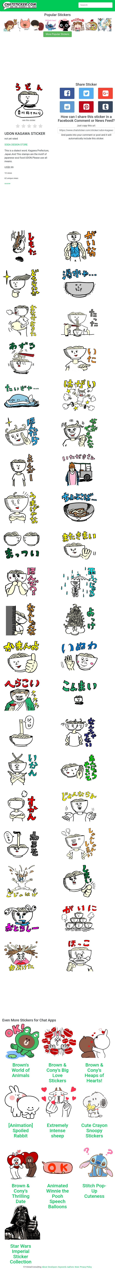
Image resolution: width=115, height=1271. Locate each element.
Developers (52, 1267)
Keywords (62, 1267)
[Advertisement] (57, 62)
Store (77, 1267)
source (7, 183)
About (44, 1267)
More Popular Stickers (57, 34)
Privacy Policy (86, 1267)
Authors (70, 1267)
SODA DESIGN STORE (16, 144)
